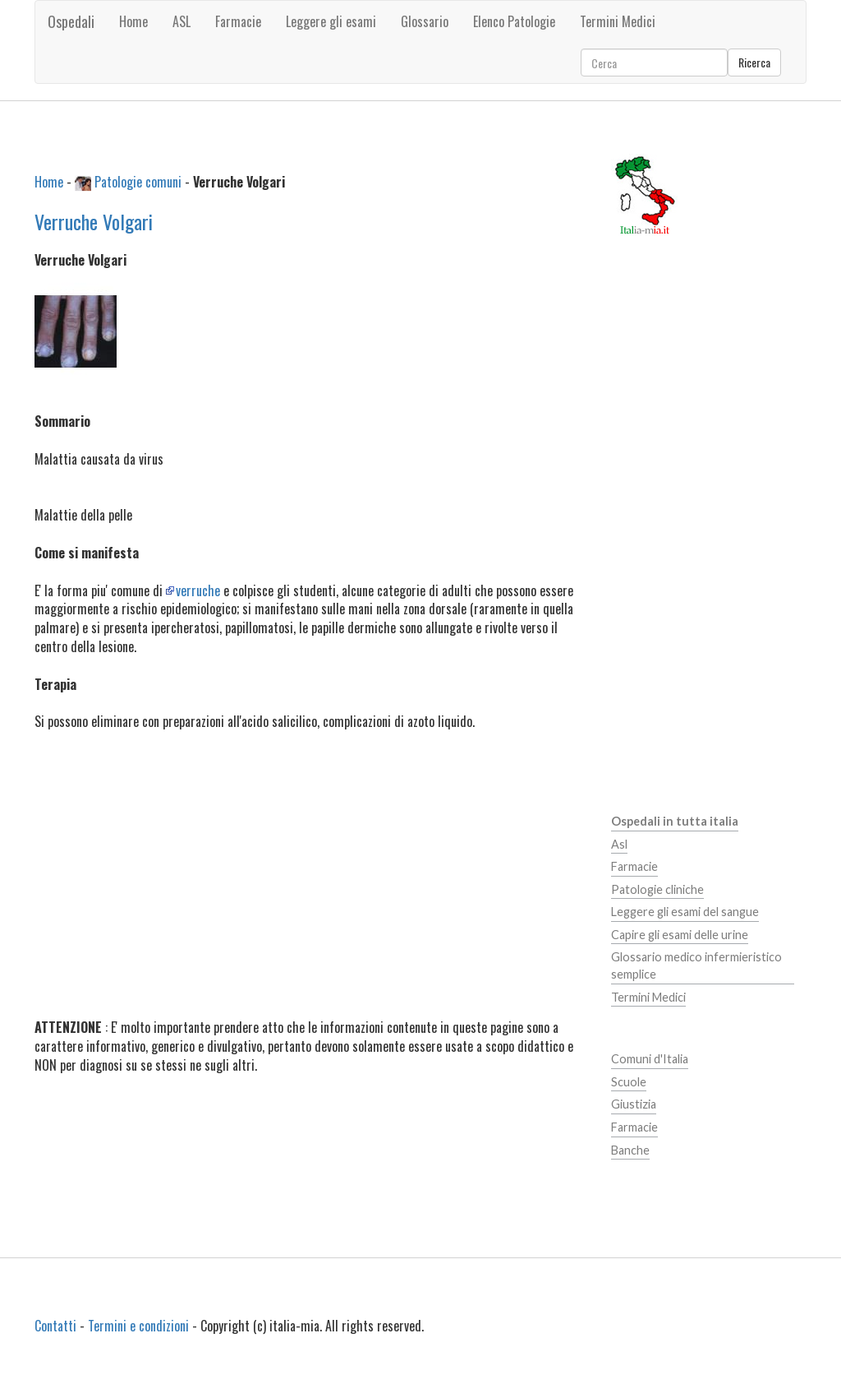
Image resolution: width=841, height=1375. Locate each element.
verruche (198, 590)
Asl (619, 844)
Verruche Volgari (93, 221)
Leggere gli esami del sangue (685, 912)
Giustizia (633, 1104)
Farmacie (634, 866)
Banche (630, 1150)
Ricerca (754, 62)
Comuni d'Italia (649, 1059)
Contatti (55, 1326)
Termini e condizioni (138, 1326)
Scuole (628, 1082)
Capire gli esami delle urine (679, 935)
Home (133, 21)
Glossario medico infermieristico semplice (696, 965)
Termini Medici (648, 997)
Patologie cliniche (657, 889)
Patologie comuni (138, 182)
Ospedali (71, 21)
